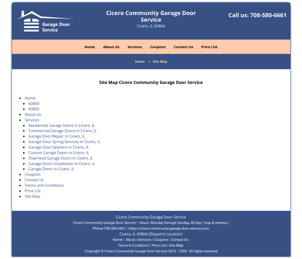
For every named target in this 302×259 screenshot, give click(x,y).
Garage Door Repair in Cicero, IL (57, 136)
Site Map (32, 196)
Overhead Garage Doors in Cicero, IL (61, 158)
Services (135, 46)
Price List (209, 46)
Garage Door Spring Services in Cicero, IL (65, 141)
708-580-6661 (268, 15)
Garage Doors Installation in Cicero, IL (62, 163)
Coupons (158, 46)
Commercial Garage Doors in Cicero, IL (63, 130)
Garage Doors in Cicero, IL (52, 168)
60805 (34, 109)
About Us (111, 46)
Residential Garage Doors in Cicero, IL (62, 125)
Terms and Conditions (44, 185)
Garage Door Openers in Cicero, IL (59, 147)
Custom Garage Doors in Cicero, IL (59, 152)
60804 (34, 103)
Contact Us (183, 46)
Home (89, 46)
